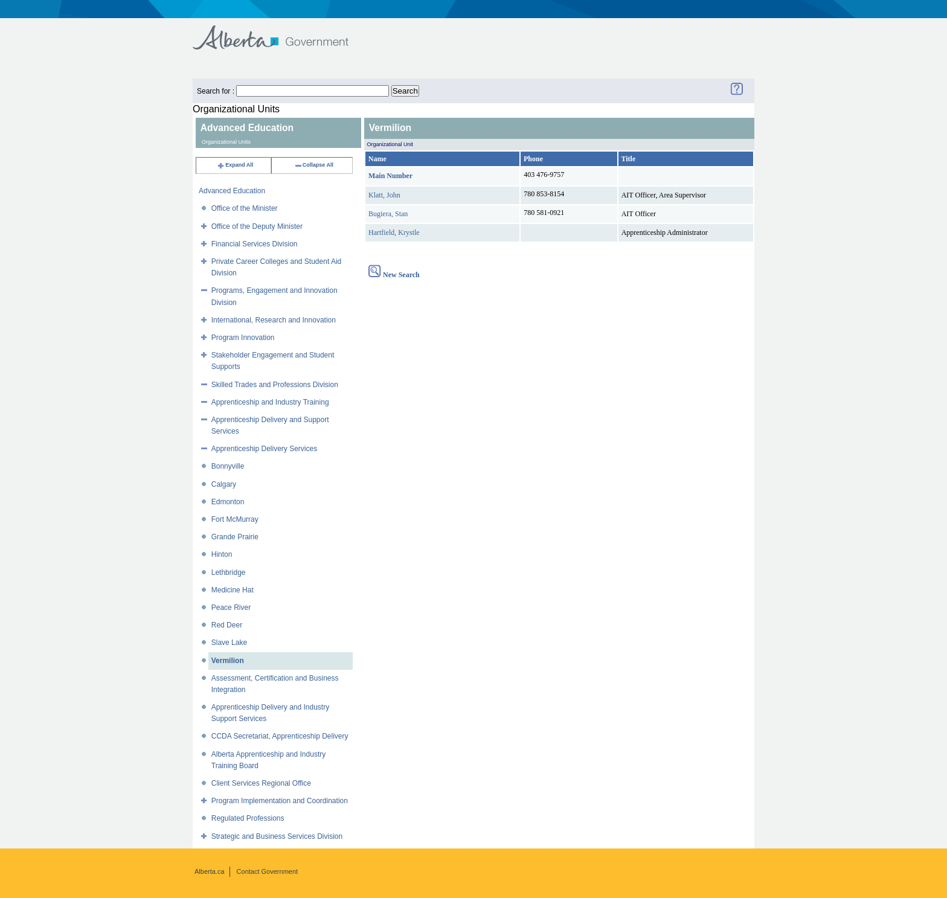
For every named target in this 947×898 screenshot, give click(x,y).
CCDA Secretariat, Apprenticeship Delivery (279, 736)
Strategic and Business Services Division (276, 836)
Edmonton (228, 502)
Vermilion (227, 660)
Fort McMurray (234, 519)
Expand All (235, 165)
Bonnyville (228, 466)
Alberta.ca (209, 871)
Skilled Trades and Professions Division (274, 384)
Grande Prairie (234, 537)
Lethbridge (228, 572)
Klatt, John (384, 195)
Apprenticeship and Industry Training (270, 402)
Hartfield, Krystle (394, 232)
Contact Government (267, 871)
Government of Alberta (280, 31)
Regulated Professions (247, 818)
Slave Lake (229, 642)
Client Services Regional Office (261, 783)
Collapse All (313, 165)
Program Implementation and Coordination (279, 801)
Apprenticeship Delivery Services (264, 448)
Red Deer (226, 625)
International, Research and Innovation (273, 320)
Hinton (222, 554)
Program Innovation (243, 337)
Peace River (231, 607)
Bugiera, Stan (388, 214)
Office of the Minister (244, 208)
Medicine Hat (232, 590)
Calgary (223, 484)
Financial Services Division (254, 244)
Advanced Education (232, 191)
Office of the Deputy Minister (257, 226)
